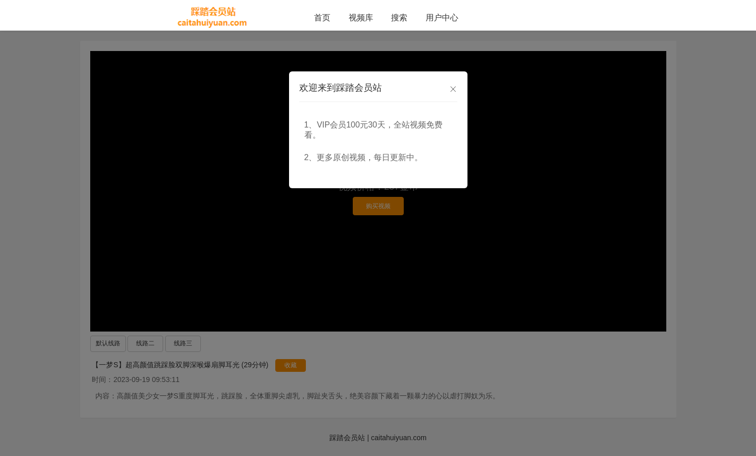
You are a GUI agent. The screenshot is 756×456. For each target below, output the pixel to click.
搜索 (399, 17)
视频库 (361, 17)
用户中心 (442, 17)
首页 (322, 17)
